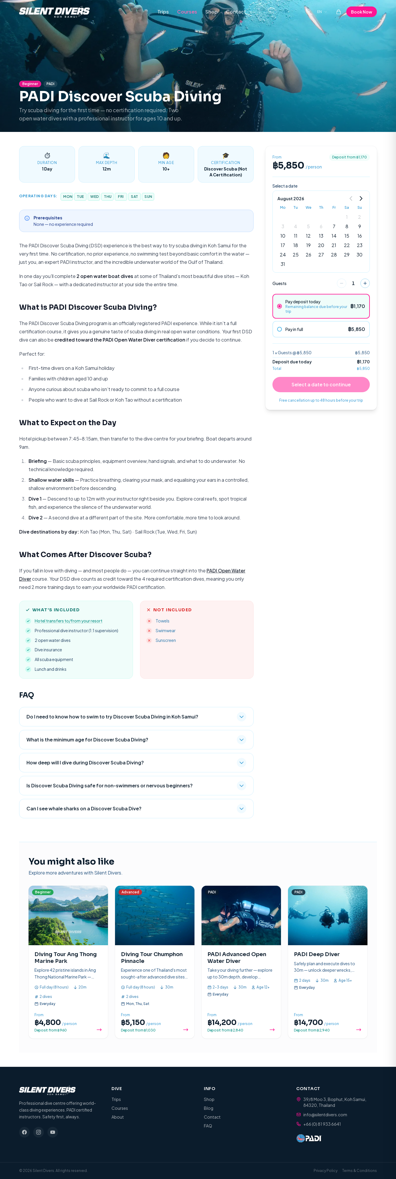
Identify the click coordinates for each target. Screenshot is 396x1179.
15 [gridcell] (347, 236)
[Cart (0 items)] (338, 11)
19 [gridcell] (308, 245)
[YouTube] (52, 1132)
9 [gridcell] (359, 226)
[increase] (365, 283)
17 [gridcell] (283, 245)
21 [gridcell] (334, 245)
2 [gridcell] (359, 217)
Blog (208, 1108)
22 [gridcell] (347, 245)
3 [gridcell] (283, 226)
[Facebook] (24, 1132)
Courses (187, 12)
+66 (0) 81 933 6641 (322, 1124)
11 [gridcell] (295, 236)
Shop (211, 12)
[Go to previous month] (351, 198)
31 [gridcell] (283, 264)
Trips (163, 12)
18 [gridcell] (295, 245)
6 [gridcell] (321, 226)
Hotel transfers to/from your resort (68, 620)
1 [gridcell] (347, 217)
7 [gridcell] (334, 226)
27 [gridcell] (321, 254)
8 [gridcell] (346, 226)
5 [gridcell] (308, 226)
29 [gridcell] (347, 254)
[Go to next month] (361, 198)
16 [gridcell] (359, 236)
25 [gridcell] (296, 254)
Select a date (284, 185)
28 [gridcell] (334, 254)
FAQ (208, 1125)
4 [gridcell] (295, 226)
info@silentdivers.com (325, 1114)
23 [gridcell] (359, 245)
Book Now (361, 11)
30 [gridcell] (359, 254)
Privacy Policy (325, 1170)
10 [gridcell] (282, 236)
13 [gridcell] (321, 236)
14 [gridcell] (334, 236)
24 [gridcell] (283, 254)
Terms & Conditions (359, 1170)
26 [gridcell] (308, 254)
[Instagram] (38, 1132)
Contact (236, 12)
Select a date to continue (321, 384)
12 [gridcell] (308, 236)
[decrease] (341, 283)
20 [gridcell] (321, 245)
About (118, 1117)
